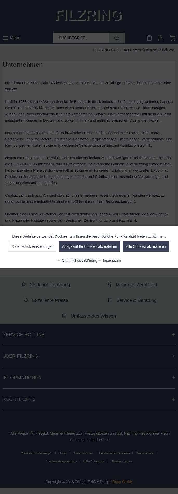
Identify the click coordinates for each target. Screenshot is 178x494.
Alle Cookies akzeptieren (146, 246)
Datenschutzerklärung (77, 260)
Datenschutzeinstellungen (32, 246)
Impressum (109, 260)
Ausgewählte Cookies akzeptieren (89, 246)
